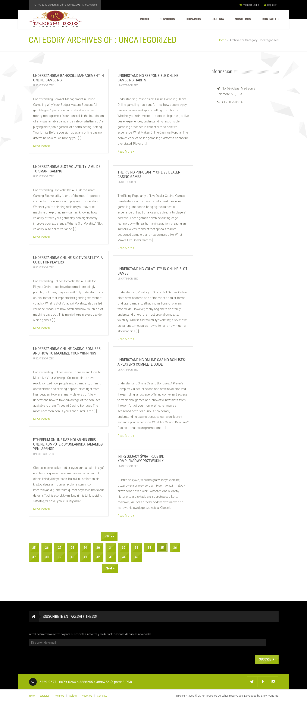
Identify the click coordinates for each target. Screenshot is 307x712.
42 (98, 557)
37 (34, 557)
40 (72, 557)
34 (149, 547)
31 (111, 547)
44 (123, 557)
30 (98, 547)
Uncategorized (43, 85)
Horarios (193, 19)
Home (222, 40)
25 (34, 547)
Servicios (167, 19)
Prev (109, 536)
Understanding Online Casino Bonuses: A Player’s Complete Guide (152, 361)
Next (110, 568)
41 (85, 557)
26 (46, 547)
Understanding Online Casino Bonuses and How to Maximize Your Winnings (67, 350)
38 (46, 557)
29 (85, 547)
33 (136, 547)
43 (111, 557)
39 (59, 557)
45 (136, 557)
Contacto (270, 19)
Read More (41, 146)
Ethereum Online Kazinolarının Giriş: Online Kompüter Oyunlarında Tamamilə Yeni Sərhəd (68, 444)
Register (270, 4)
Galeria (218, 19)
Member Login (249, 4)
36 (175, 547)
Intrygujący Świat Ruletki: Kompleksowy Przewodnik (141, 458)
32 (123, 547)
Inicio (144, 19)
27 (59, 547)
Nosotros (243, 19)
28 (72, 547)
